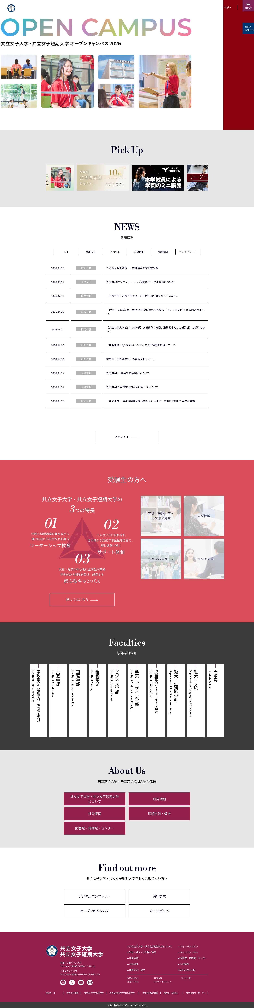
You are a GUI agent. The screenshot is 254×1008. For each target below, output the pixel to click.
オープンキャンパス (94, 910)
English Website (186, 969)
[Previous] (39, 177)
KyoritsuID (186, 7)
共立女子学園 (72, 993)
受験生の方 (165, 7)
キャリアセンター (189, 952)
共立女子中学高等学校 (94, 993)
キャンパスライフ (161, 558)
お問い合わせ (133, 978)
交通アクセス (133, 981)
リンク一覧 (186, 978)
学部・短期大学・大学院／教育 (161, 516)
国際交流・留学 (159, 813)
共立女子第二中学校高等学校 (122, 993)
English (227, 7)
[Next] (214, 177)
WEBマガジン (159, 910)
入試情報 (203, 515)
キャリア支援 (204, 558)
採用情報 (158, 978)
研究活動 (159, 799)
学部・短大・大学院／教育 (142, 952)
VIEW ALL (122, 437)
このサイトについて (163, 981)
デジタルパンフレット (94, 896)
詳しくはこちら (77, 599)
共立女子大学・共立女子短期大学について (94, 799)
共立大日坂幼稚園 (150, 993)
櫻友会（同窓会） (171, 993)
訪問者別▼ (207, 7)
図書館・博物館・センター (94, 828)
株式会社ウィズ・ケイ (196, 993)
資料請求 (159, 896)
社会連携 (94, 813)
